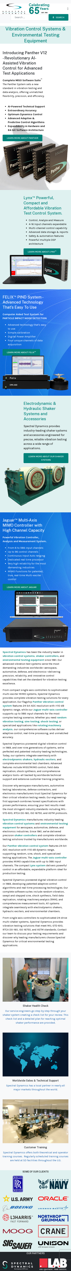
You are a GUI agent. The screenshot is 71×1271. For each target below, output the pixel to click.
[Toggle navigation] (67, 8)
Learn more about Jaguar (21, 587)
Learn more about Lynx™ (42, 251)
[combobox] (29, 17)
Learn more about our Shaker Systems (46, 458)
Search (58, 17)
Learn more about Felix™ (21, 352)
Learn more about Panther (22, 138)
